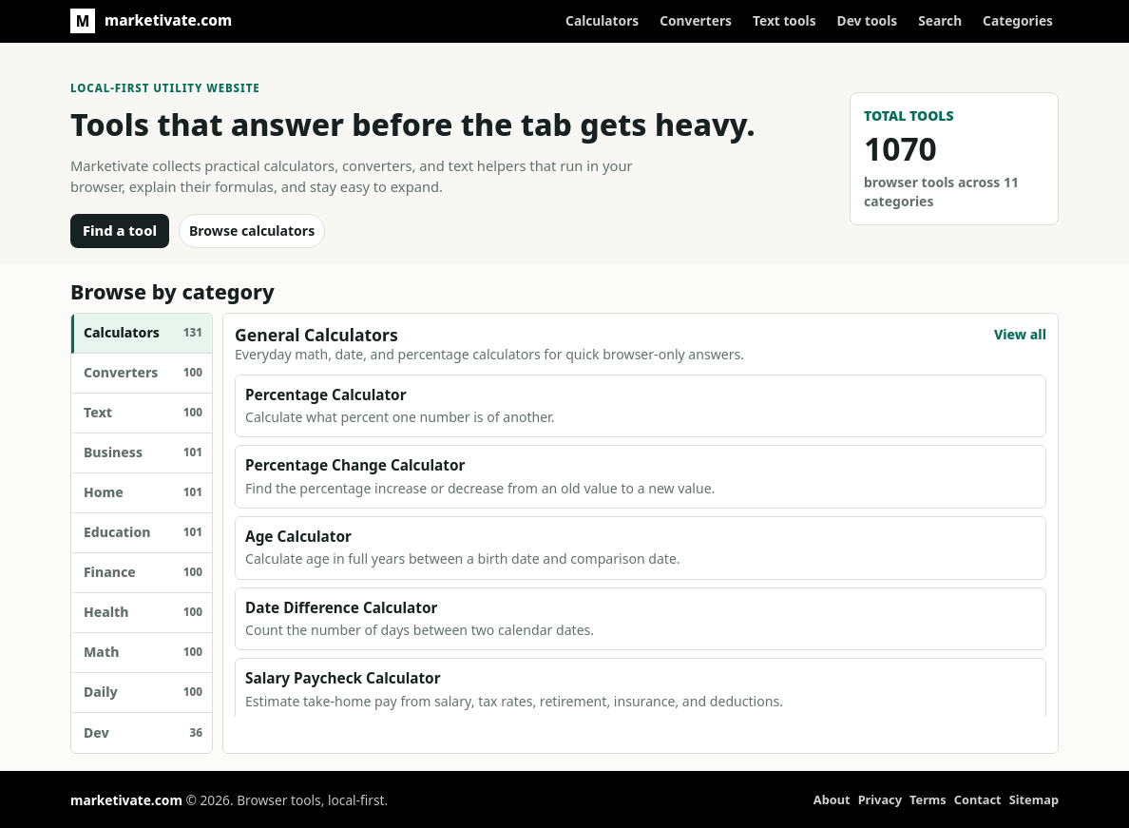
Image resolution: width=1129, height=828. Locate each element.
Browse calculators (252, 230)
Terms (928, 799)
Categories (1018, 20)
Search (940, 20)
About (832, 799)
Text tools (784, 20)
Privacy (880, 799)
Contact (978, 799)
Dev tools (867, 20)
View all (1020, 334)
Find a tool (120, 230)
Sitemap (1034, 799)
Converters (696, 20)
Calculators (602, 20)
